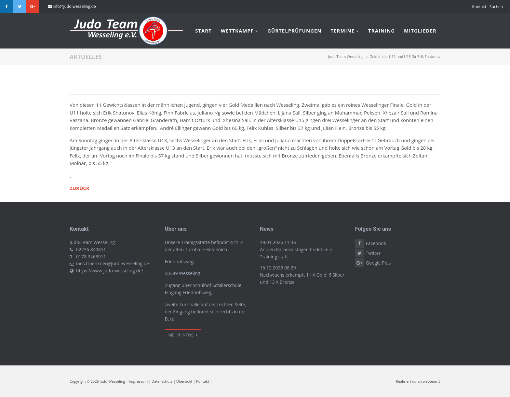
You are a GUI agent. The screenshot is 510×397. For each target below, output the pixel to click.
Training (381, 30)
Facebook (6, 6)
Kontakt (479, 6)
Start (203, 30)
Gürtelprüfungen (294, 30)
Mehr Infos (181, 335)
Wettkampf (237, 30)
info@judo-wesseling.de (74, 6)
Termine (342, 30)
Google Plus (32, 6)
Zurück (79, 188)
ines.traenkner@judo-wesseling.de (112, 263)
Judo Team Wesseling (346, 56)
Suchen (496, 6)
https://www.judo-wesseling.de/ (109, 270)
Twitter (19, 6)
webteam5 (431, 381)
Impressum (138, 381)
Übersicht (184, 381)
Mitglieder (420, 30)
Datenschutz (162, 381)
